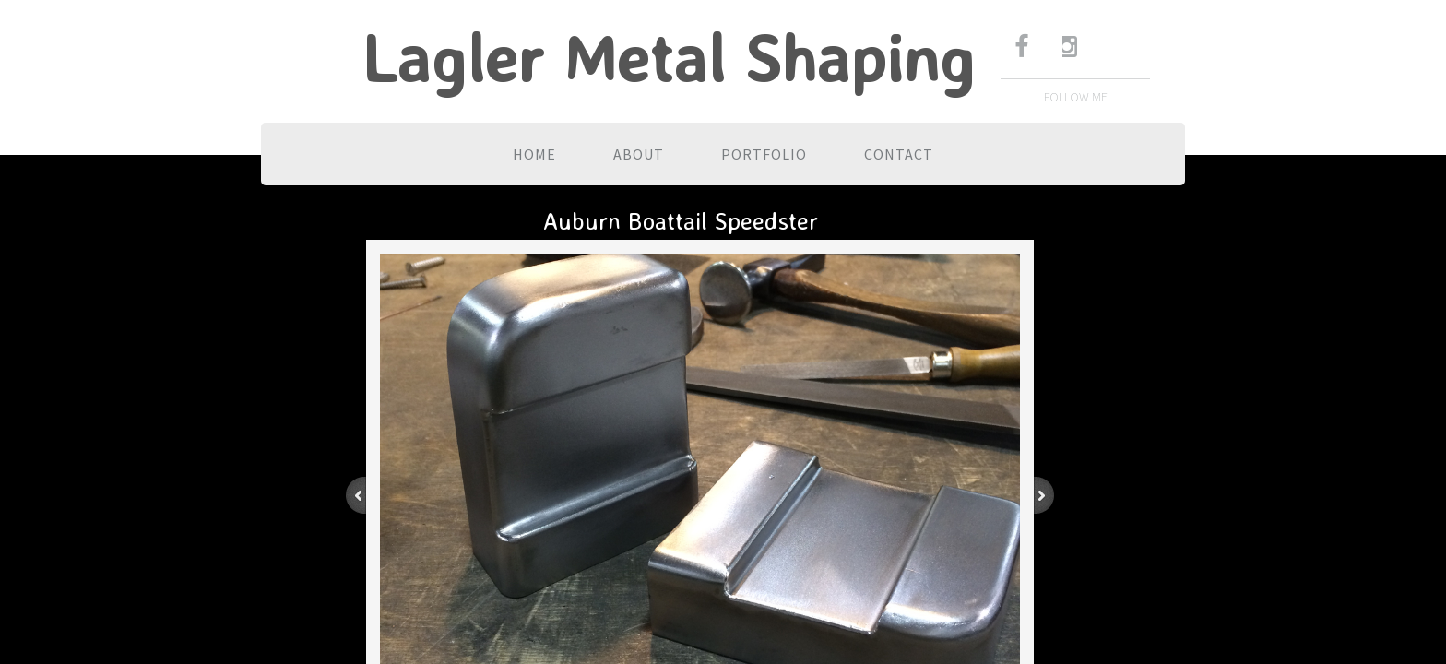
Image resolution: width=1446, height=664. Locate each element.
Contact (898, 154)
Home (534, 154)
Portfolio (764, 154)
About (638, 154)
